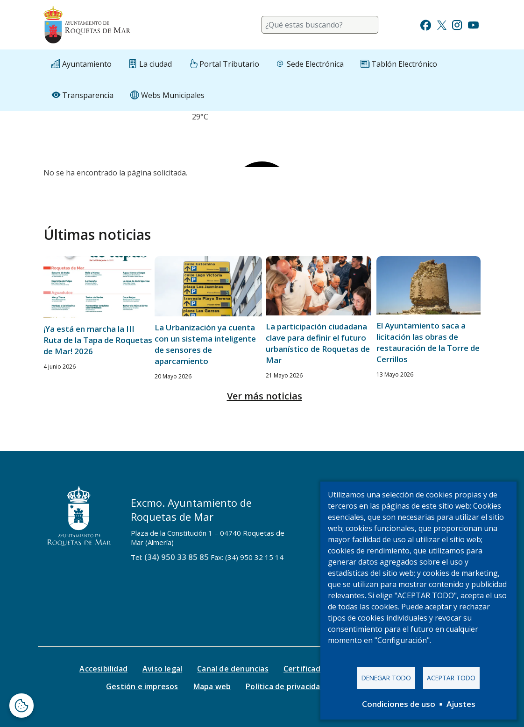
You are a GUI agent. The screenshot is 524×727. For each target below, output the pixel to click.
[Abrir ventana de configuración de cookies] (21, 705)
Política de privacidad (285, 686)
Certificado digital (317, 669)
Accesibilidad (103, 669)
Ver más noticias (264, 396)
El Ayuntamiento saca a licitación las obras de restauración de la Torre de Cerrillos (428, 342)
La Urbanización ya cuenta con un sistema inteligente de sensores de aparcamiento (205, 344)
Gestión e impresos (142, 686)
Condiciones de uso (398, 704)
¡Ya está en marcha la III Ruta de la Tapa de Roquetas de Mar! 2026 (97, 340)
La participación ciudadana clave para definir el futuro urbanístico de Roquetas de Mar (318, 343)
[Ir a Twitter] (441, 24)
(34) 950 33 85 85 (176, 557)
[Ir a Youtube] (473, 24)
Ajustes (460, 704)
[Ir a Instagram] (457, 24)
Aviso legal (162, 669)
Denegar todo (386, 677)
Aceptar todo (451, 677)
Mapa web (212, 686)
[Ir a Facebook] (425, 24)
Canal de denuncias (233, 669)
